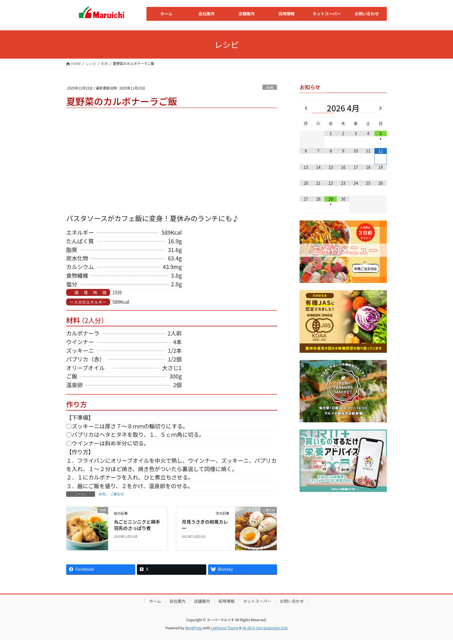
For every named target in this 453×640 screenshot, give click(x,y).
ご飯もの (117, 493)
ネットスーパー (257, 601)
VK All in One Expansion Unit (265, 627)
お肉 (270, 87)
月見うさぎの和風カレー (205, 524)
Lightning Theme (224, 627)
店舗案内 (202, 601)
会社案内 (177, 601)
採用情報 (226, 601)
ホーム (155, 601)
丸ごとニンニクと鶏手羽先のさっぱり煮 (137, 524)
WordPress (194, 627)
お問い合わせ (292, 601)
